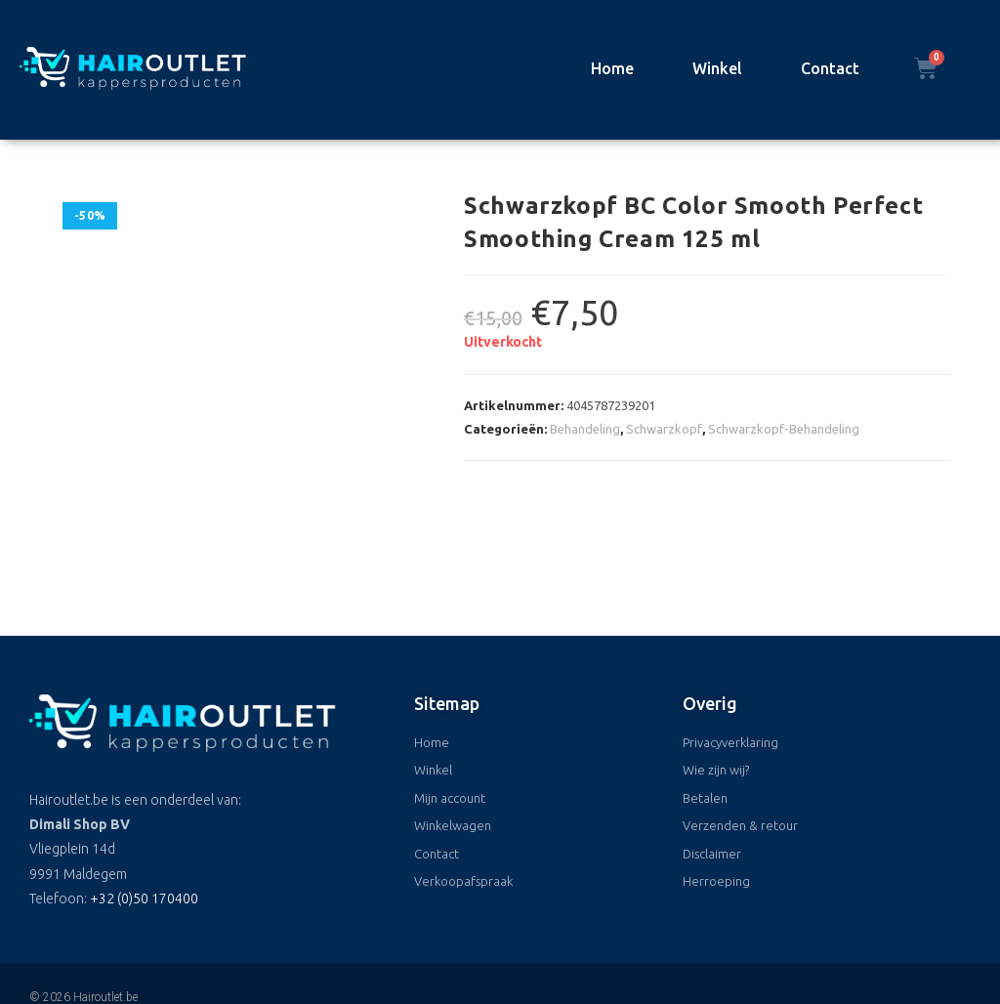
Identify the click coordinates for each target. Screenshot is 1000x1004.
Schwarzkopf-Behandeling (783, 429)
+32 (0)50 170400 (144, 827)
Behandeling (585, 429)
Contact (830, 68)
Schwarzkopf (664, 429)
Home (612, 68)
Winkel (717, 68)
